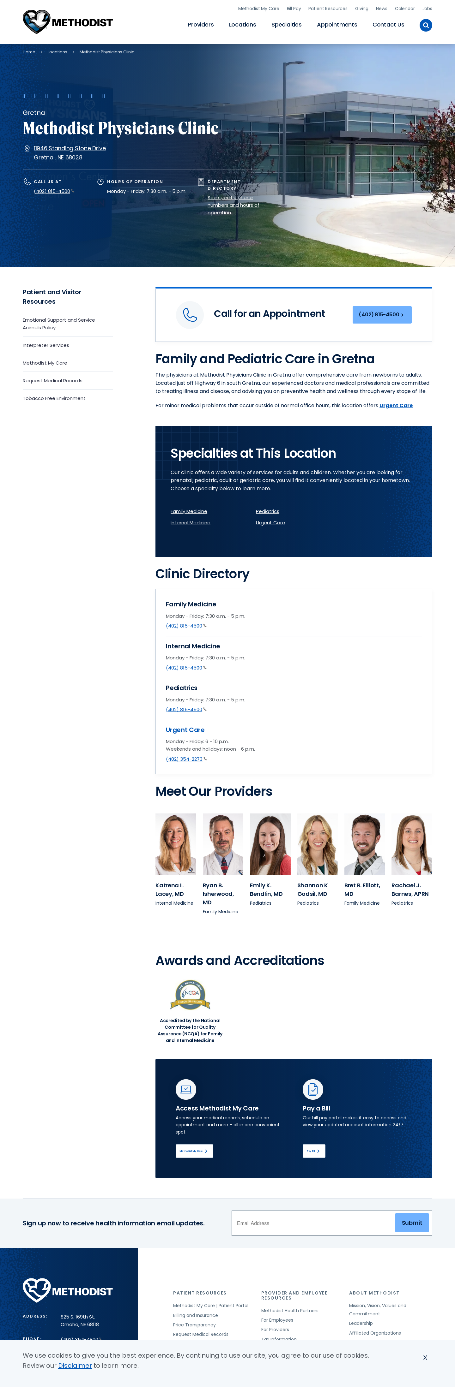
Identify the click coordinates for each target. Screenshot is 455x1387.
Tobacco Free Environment (54, 397)
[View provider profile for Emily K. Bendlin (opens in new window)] (270, 843)
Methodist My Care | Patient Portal (210, 1306)
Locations (242, 24)
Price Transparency (194, 1326)
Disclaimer (75, 1365)
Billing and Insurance (195, 1316)
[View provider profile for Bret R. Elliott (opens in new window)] (364, 843)
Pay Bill (319, 1151)
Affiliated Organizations (375, 1334)
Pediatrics (267, 510)
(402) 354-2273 (186, 757)
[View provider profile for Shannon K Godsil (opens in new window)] (317, 843)
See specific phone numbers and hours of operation (233, 204)
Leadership (361, 1324)
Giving (361, 8)
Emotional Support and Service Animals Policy (59, 322)
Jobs (427, 8)
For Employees (277, 1321)
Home (29, 51)
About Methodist (374, 1294)
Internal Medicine (190, 521)
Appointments (337, 24)
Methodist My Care (258, 8)
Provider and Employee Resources (294, 1296)
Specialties (286, 24)
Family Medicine (189, 510)
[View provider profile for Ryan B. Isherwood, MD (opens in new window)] (218, 892)
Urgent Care (270, 521)
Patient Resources (328, 8)
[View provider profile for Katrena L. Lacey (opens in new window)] (175, 843)
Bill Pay (294, 8)
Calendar (405, 8)
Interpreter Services (46, 344)
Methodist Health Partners (289, 1311)
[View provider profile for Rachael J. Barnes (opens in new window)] (411, 843)
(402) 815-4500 (54, 190)
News (381, 8)
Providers (201, 24)
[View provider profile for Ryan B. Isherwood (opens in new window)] (223, 843)
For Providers (275, 1331)
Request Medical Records (52, 379)
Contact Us (388, 24)
